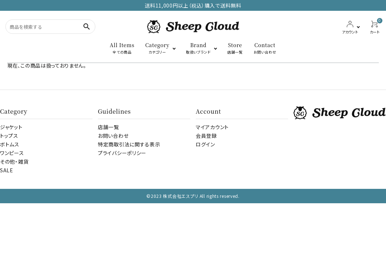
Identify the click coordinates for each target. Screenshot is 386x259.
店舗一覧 (108, 127)
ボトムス (9, 144)
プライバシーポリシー (122, 152)
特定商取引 (129, 144)
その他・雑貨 (14, 161)
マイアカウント (212, 127)
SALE (6, 170)
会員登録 (206, 135)
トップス (9, 135)
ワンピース (12, 152)
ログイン (205, 144)
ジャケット (11, 127)
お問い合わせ (113, 135)
